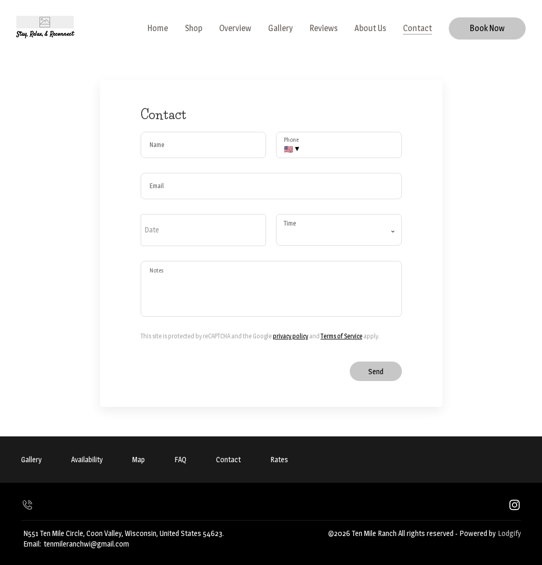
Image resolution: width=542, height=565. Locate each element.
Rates (279, 459)
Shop (193, 28)
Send (375, 371)
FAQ (180, 459)
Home (157, 28)
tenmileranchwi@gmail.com (86, 543)
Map (138, 459)
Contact (417, 28)
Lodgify (509, 533)
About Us (370, 28)
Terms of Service (341, 336)
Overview (235, 28)
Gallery (280, 28)
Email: (32, 543)
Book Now (487, 28)
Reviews (324, 28)
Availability (87, 459)
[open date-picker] (203, 230)
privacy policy (290, 336)
